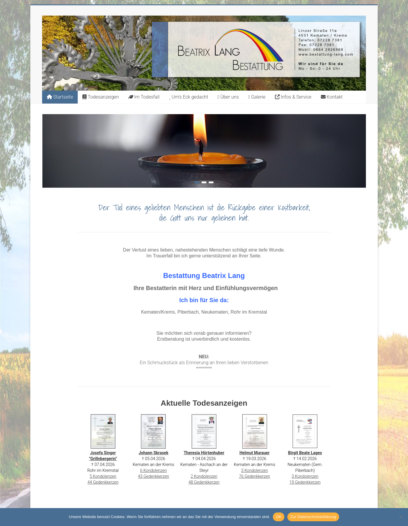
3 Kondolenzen (254, 470)
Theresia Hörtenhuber (204, 452)
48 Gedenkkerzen (204, 482)
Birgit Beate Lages (305, 452)
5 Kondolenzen (102, 476)
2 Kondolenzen (204, 476)
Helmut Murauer (254, 452)
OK (278, 517)
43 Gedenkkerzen (153, 476)
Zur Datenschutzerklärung (313, 517)
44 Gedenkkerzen (103, 482)
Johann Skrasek (153, 452)
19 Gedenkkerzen (305, 482)
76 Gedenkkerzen (254, 476)
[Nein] (401, 517)
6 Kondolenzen (153, 470)
